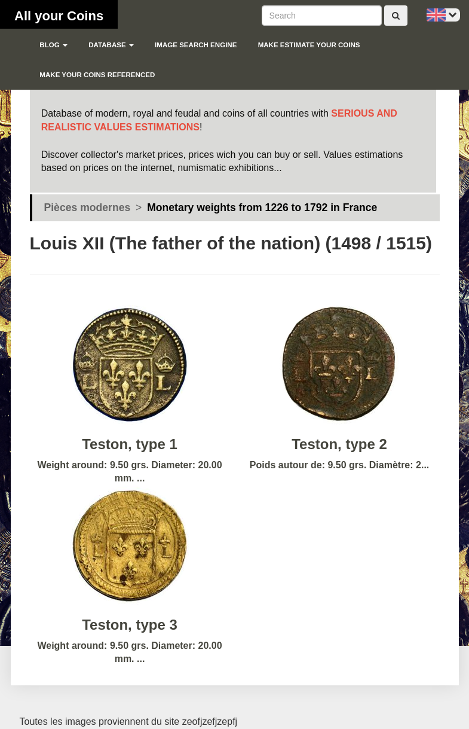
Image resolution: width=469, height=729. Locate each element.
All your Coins (58, 15)
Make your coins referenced (97, 74)
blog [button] (53, 44)
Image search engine (196, 44)
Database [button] (111, 44)
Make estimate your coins (309, 44)
